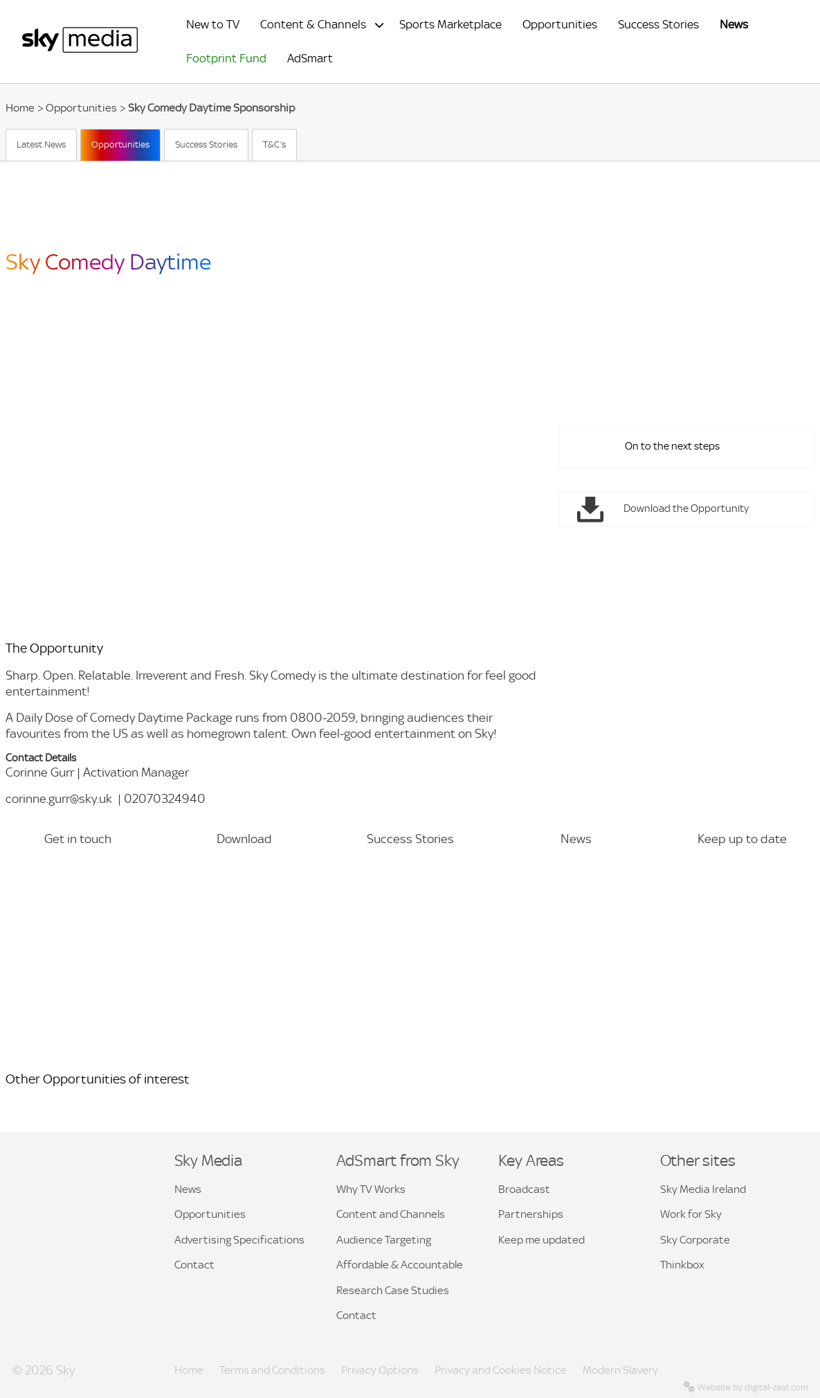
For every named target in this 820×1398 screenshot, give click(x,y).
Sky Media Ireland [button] (703, 1189)
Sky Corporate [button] (695, 1239)
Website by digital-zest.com (745, 1387)
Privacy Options (380, 1370)
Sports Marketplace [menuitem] (450, 24)
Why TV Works (371, 1189)
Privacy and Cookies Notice (501, 1370)
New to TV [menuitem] (212, 24)
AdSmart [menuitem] (310, 58)
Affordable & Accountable (399, 1264)
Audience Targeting (383, 1239)
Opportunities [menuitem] (559, 24)
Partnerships (530, 1214)
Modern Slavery (620, 1370)
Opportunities (81, 107)
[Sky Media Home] (80, 50)
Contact (194, 1264)
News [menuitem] (734, 24)
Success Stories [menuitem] (658, 24)
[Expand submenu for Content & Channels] (379, 25)
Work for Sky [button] (691, 1214)
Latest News (41, 144)
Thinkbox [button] (682, 1264)
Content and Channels (390, 1214)
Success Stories (206, 144)
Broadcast (524, 1189)
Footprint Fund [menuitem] (226, 58)
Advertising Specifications (239, 1239)
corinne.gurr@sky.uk (59, 798)
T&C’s (274, 144)
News (187, 1189)
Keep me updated (541, 1239)
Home (20, 107)
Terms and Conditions (272, 1370)
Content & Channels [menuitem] (313, 24)
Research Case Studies (392, 1290)
